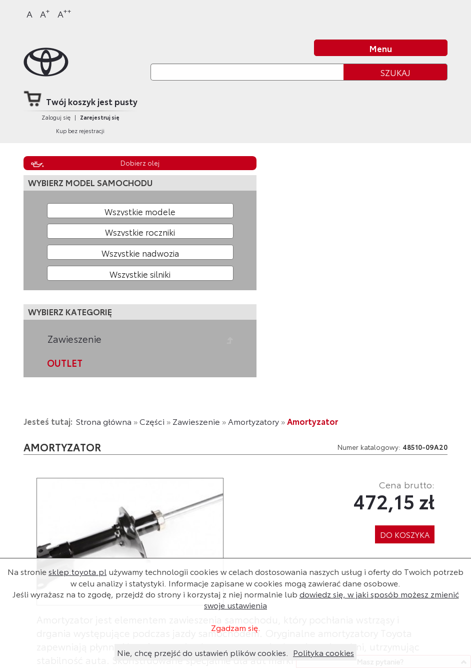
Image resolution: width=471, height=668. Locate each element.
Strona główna (104, 421)
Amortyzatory (253, 421)
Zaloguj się (56, 117)
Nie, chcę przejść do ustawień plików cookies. (202, 652)
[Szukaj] (247, 72)
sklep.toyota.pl (77, 571)
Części (152, 421)
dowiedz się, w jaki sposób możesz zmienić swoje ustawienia (331, 599)
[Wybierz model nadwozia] (140, 252)
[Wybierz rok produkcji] (140, 231)
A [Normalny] (29, 13)
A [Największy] (65, 13)
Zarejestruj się (100, 117)
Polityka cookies (323, 652)
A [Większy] (45, 13)
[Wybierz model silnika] (140, 273)
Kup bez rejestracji (80, 130)
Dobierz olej (140, 162)
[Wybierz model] (140, 210)
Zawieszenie (74, 338)
